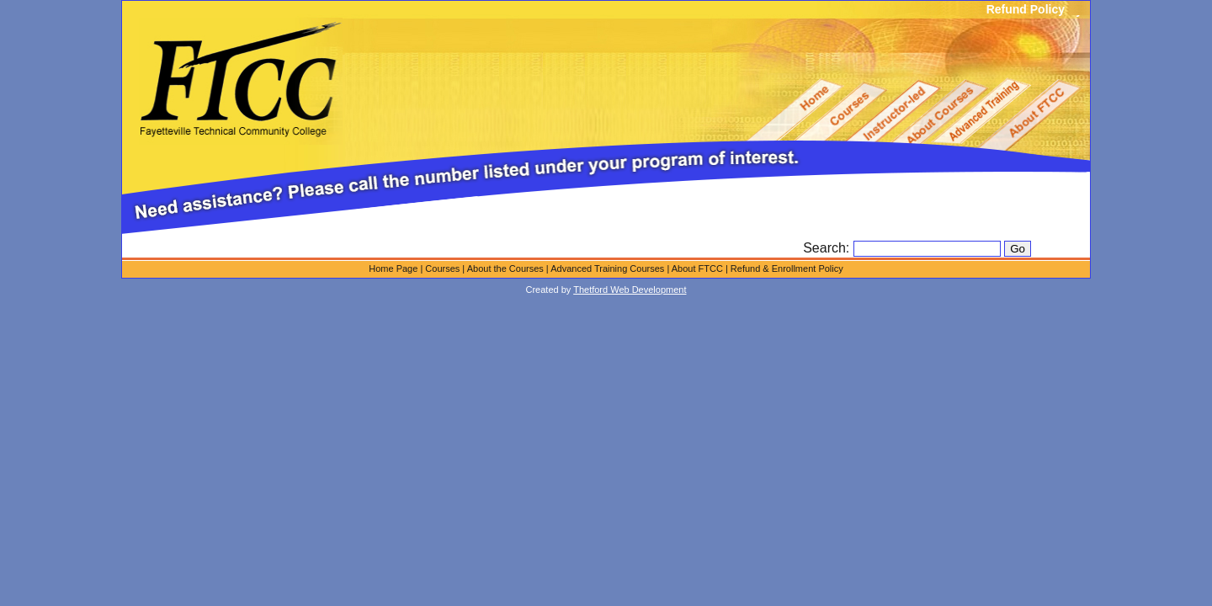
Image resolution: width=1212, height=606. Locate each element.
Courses (442, 268)
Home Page (393, 268)
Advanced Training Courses (607, 268)
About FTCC (697, 268)
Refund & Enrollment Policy (787, 268)
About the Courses (505, 268)
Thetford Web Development (629, 289)
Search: (828, 248)
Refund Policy (1025, 9)
